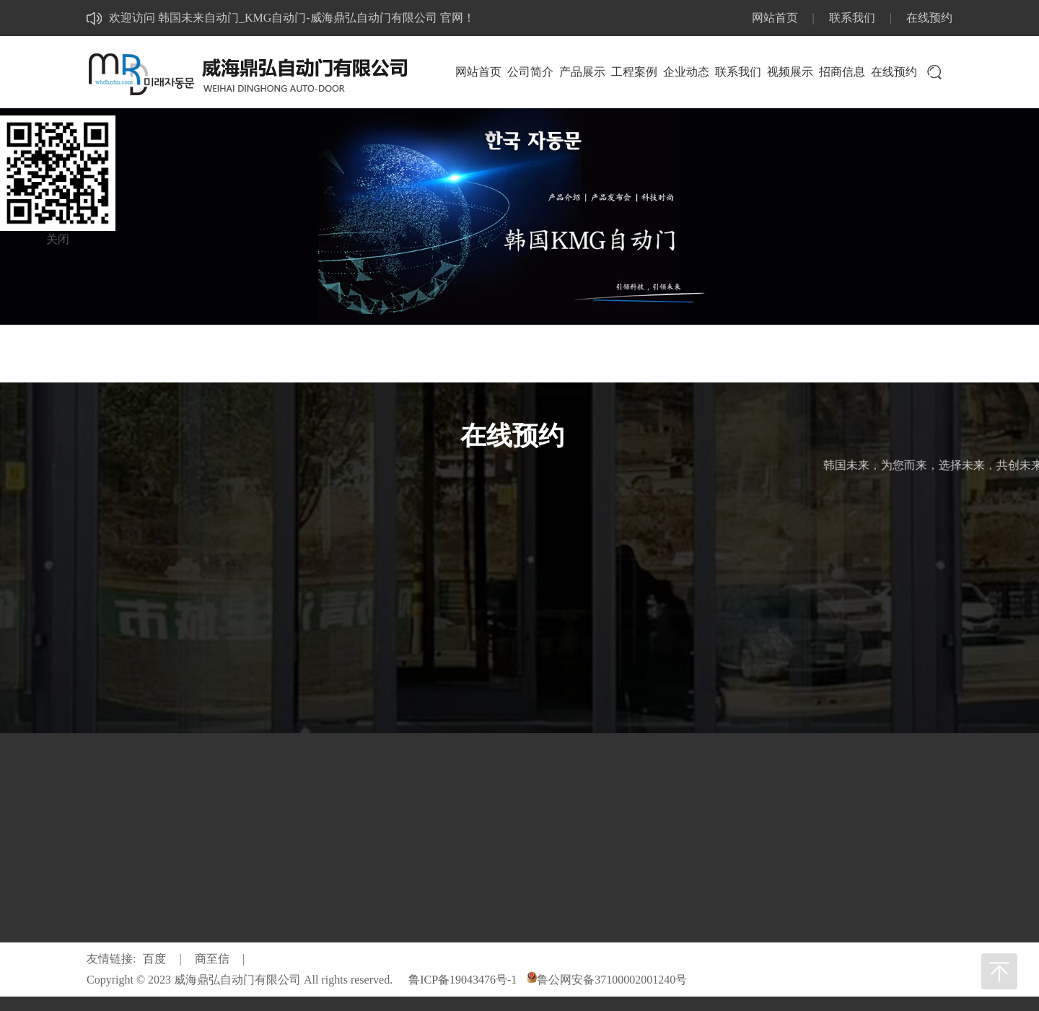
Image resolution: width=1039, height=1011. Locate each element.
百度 (154, 959)
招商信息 (842, 72)
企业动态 (686, 72)
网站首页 (775, 18)
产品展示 (582, 72)
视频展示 (790, 72)
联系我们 (852, 18)
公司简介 (530, 72)
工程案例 (634, 72)
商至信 (212, 959)
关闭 (57, 239)
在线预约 (929, 18)
